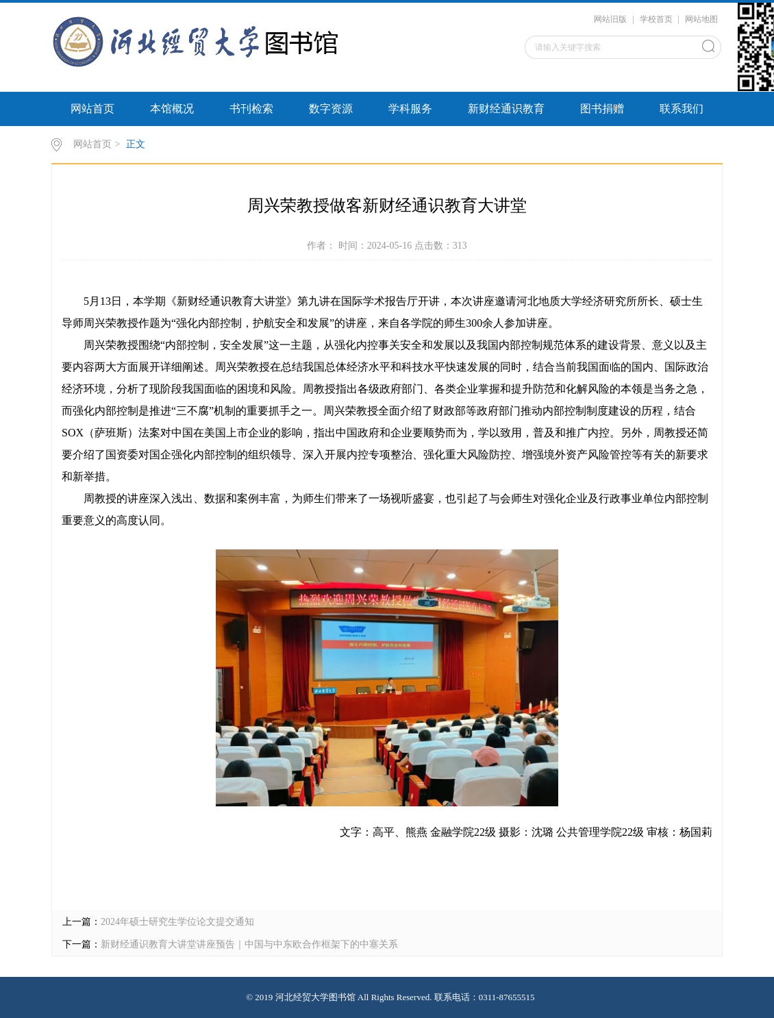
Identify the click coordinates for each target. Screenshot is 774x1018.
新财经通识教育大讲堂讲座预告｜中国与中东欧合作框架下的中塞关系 (249, 944)
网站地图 (701, 19)
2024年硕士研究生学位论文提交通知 (177, 922)
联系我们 (681, 108)
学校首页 (656, 19)
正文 (135, 144)
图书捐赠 (602, 108)
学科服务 (410, 108)
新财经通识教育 (506, 108)
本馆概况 (172, 108)
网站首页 (92, 108)
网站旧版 (610, 19)
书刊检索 (251, 108)
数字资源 (331, 108)
